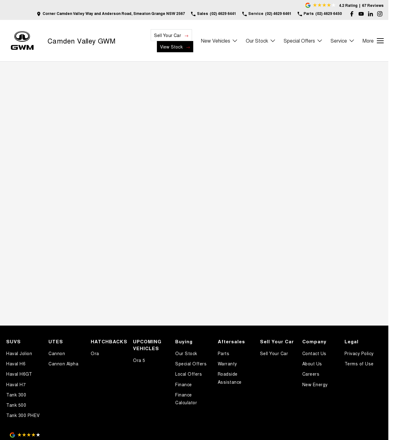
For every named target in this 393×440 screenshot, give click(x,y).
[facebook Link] (352, 14)
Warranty (227, 363)
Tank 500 (16, 405)
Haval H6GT (19, 374)
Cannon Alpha (63, 363)
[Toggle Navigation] (373, 41)
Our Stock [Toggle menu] (261, 40)
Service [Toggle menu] (343, 40)
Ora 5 (139, 360)
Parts (224, 353)
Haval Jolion (19, 353)
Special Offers (191, 363)
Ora (95, 353)
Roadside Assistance (230, 378)
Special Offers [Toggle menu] (303, 40)
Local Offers (188, 374)
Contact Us (314, 353)
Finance (183, 384)
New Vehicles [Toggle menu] (219, 40)
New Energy (315, 384)
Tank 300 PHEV (23, 415)
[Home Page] (22, 40)
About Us (312, 363)
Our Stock (186, 353)
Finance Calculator (186, 398)
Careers (311, 374)
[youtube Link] (361, 14)
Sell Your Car (167, 35)
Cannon (56, 353)
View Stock (171, 47)
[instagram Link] (380, 14)
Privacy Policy (359, 353)
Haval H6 (15, 363)
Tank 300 (16, 394)
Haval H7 (15, 384)
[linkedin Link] (370, 14)
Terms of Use (359, 363)
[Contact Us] (111, 14)
